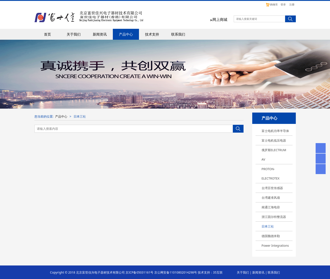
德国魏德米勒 (271, 236)
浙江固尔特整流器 (274, 217)
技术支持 (152, 34)
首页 (47, 34)
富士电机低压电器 (274, 140)
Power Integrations (275, 245)
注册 (291, 4)
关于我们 (74, 34)
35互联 (218, 272)
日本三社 (268, 226)
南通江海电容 (271, 207)
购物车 (272, 4)
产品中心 (126, 34)
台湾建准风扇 (271, 197)
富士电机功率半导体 (275, 131)
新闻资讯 (100, 34)
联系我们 (178, 34)
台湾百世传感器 (272, 188)
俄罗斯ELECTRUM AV (274, 154)
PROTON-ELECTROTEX (271, 173)
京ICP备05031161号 (139, 272)
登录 (283, 4)
